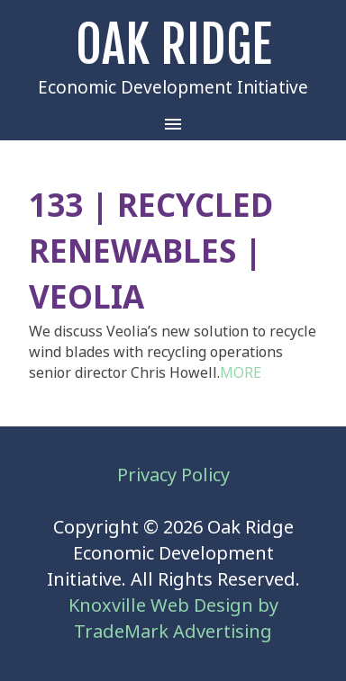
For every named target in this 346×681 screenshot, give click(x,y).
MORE (240, 373)
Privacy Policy (173, 475)
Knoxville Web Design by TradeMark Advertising (173, 619)
